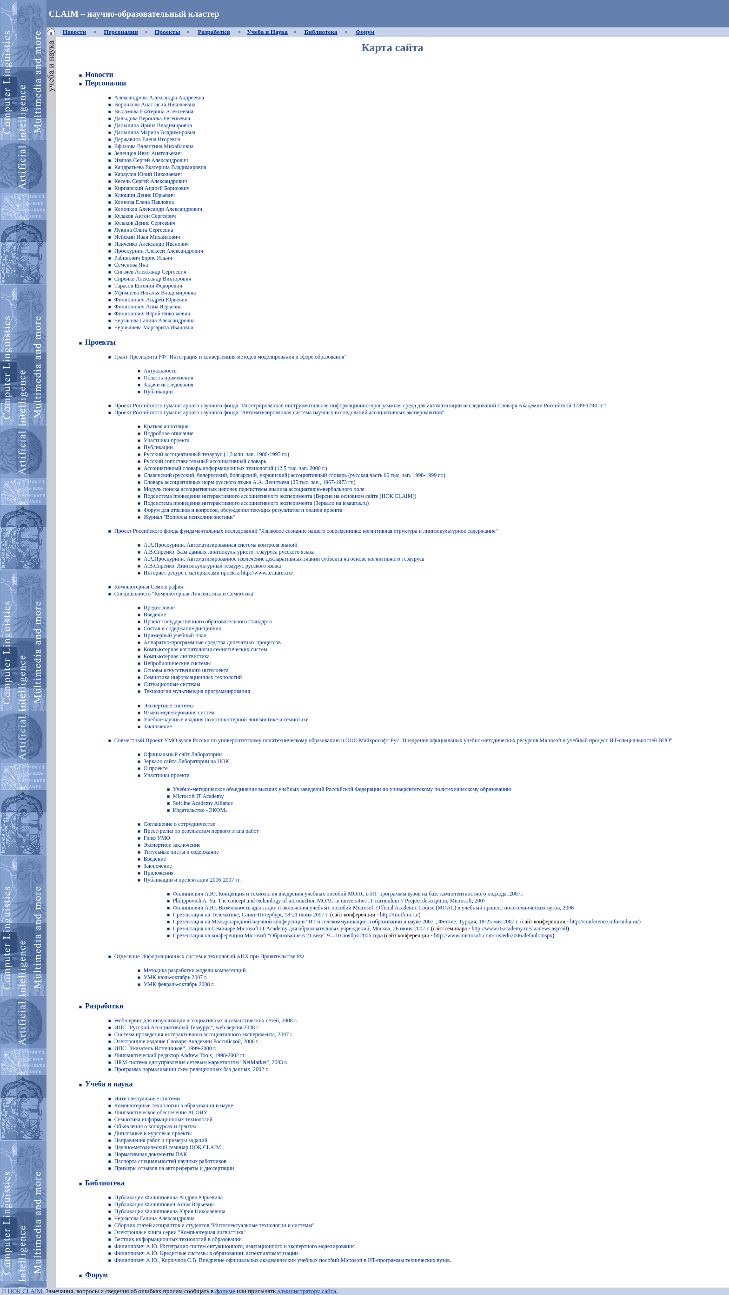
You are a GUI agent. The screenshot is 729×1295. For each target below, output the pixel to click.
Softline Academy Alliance (203, 803)
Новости (74, 31)
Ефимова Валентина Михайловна (154, 146)
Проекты (167, 31)
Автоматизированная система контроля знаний (241, 545)
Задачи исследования (168, 384)
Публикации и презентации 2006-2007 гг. (192, 879)
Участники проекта (167, 440)
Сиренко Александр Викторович (153, 278)
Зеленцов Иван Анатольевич (148, 153)
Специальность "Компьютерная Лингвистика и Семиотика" (185, 593)
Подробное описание (168, 433)
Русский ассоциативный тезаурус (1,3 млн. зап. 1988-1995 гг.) (216, 454)
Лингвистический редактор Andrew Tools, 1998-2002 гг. (179, 1055)
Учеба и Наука (267, 31)
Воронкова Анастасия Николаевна (154, 104)
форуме (225, 1291)
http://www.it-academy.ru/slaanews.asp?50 (519, 928)
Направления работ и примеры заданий (160, 1140)
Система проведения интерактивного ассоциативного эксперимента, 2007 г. (203, 1034)
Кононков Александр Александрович (158, 209)
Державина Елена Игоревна (147, 139)
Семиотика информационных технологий (163, 1119)
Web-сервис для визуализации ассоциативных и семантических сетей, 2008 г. (206, 1020)
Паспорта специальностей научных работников (170, 1161)
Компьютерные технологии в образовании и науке (173, 1105)
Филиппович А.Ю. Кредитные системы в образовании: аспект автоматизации (206, 1253)
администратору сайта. (307, 1291)
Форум (365, 31)
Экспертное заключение (172, 845)
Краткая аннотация (166, 426)
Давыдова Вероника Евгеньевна (152, 118)
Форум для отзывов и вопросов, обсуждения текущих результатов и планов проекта (243, 510)
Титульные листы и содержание (181, 852)
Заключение (158, 866)
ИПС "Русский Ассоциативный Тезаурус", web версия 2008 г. (186, 1027)
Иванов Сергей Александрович (151, 160)
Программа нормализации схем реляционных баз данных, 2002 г (190, 1069)
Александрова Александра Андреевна (159, 97)
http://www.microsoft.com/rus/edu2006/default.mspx (492, 935)
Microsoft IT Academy (198, 796)
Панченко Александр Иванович (151, 244)
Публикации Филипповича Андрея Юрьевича (168, 1197)
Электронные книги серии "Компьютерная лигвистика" (180, 1232)
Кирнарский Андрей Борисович (152, 188)
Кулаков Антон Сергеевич (145, 216)
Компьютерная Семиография (148, 586)
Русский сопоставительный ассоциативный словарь (205, 461)
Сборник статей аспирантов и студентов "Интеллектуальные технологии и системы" (214, 1225)
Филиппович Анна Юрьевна (148, 306)
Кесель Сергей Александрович (150, 181)
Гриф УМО (157, 838)
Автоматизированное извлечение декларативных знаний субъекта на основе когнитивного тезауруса (305, 559)
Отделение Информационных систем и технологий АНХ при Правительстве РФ (209, 956)
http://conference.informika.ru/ (604, 921)
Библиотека (320, 31)
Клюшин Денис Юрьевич (144, 195)
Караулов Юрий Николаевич (148, 174)
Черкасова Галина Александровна (154, 320)
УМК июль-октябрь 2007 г (175, 977)
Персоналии (121, 31)
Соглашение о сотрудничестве (179, 824)
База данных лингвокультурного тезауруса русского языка (245, 552)
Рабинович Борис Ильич (143, 258)
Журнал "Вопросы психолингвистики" (189, 517)
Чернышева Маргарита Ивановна (153, 327)
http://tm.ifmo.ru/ (399, 914)
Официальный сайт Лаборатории (183, 754)
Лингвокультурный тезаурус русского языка (228, 565)
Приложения (159, 873)
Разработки (214, 31)
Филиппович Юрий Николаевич (152, 313)
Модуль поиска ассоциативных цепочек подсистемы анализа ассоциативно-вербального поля (254, 489)
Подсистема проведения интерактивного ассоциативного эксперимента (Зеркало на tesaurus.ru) (256, 503)
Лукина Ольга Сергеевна (143, 230)
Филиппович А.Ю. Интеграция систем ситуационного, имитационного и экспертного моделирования (234, 1246)
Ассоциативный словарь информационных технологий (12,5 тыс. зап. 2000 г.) (235, 468)
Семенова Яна (131, 265)
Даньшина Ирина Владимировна (153, 125)
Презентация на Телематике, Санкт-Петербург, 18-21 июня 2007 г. (251, 914)
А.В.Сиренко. (160, 552)
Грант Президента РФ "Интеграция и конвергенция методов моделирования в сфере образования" (230, 356)
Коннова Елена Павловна (144, 202)
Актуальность (160, 370)
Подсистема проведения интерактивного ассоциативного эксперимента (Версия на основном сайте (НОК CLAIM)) (280, 496)
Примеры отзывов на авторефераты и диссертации (174, 1168)
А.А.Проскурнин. (165, 545)
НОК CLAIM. (26, 1291)
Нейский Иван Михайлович (147, 237)
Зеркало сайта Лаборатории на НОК (186, 761)
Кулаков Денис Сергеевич (145, 223)
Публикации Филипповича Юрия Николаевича (169, 1211)
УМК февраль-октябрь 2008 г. (179, 984)
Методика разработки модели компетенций (195, 970)
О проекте (156, 768)
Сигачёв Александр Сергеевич (150, 271)
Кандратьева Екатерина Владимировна (160, 167)
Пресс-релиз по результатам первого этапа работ (201, 831)
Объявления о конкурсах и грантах (155, 1126)
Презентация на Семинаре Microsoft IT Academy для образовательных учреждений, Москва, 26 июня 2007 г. (301, 928)
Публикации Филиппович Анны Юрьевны (164, 1204)
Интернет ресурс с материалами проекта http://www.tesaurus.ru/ (218, 572)
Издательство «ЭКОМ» (200, 810)
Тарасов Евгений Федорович (148, 285)
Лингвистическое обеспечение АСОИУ (160, 1112)
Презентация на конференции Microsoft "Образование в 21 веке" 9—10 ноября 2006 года (278, 935)
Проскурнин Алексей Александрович (158, 251)
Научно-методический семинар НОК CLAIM (167, 1147)
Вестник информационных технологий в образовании (178, 1239)
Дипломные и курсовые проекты (153, 1133)
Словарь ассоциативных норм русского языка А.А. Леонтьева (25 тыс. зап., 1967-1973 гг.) (250, 482)
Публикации (158, 391)
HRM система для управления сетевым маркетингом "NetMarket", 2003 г (200, 1062)
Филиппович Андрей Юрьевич (150, 299)
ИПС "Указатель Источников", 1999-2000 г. (165, 1048)
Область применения (168, 377)
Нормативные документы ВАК (150, 1154)
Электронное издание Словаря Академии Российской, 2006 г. (186, 1041)
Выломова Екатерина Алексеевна (153, 111)
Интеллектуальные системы (147, 1098)
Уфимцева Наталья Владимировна (155, 292)
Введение (155, 859)
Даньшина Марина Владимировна (154, 132)
